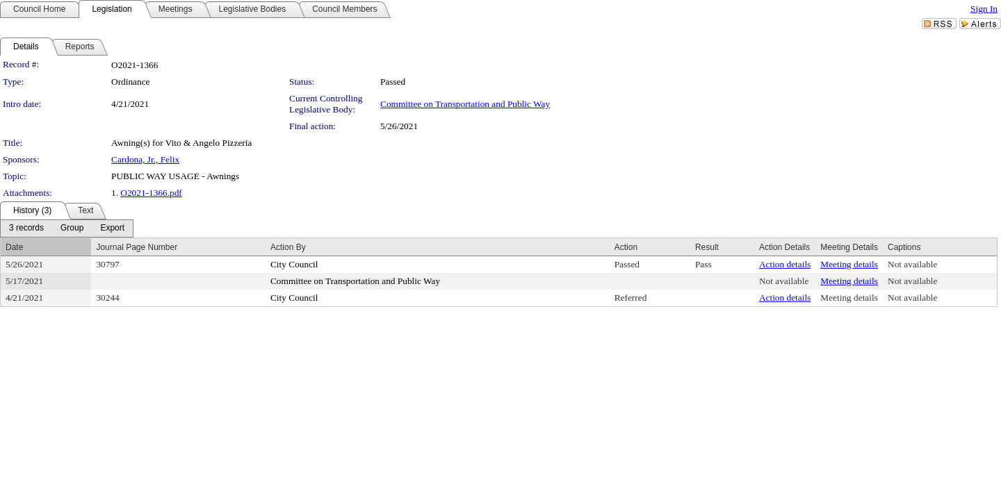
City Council (294, 264)
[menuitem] (26, 228)
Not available (912, 264)
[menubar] (66, 228)
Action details (785, 264)
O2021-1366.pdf (150, 193)
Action (626, 247)
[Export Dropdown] (112, 228)
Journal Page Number (136, 247)
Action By (288, 247)
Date (14, 247)
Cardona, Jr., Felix (145, 159)
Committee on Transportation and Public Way (465, 104)
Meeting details (849, 264)
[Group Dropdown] (72, 228)
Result (707, 247)
